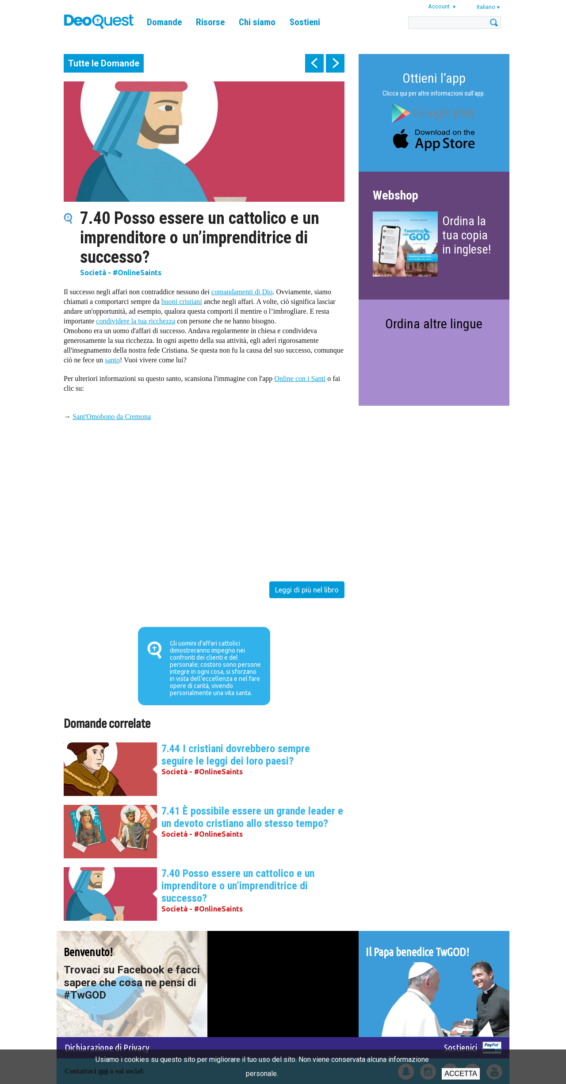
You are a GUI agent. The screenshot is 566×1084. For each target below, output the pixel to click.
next (335, 63)
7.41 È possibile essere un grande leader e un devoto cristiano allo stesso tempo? (252, 817)
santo (112, 360)
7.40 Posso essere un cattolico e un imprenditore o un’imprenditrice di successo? (237, 885)
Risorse (210, 22)
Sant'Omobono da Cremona (112, 416)
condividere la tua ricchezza (135, 321)
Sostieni (305, 22)
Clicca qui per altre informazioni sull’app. (433, 93)
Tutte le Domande (103, 63)
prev (314, 63)
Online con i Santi (299, 378)
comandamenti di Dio (242, 292)
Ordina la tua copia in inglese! (466, 235)
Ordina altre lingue (433, 323)
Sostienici (460, 1047)
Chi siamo (257, 22)
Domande (164, 22)
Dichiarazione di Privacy (107, 1047)
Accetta (460, 1073)
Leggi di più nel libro (307, 590)
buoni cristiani (181, 301)
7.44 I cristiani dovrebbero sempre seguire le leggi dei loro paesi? (235, 754)
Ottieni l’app (434, 78)
